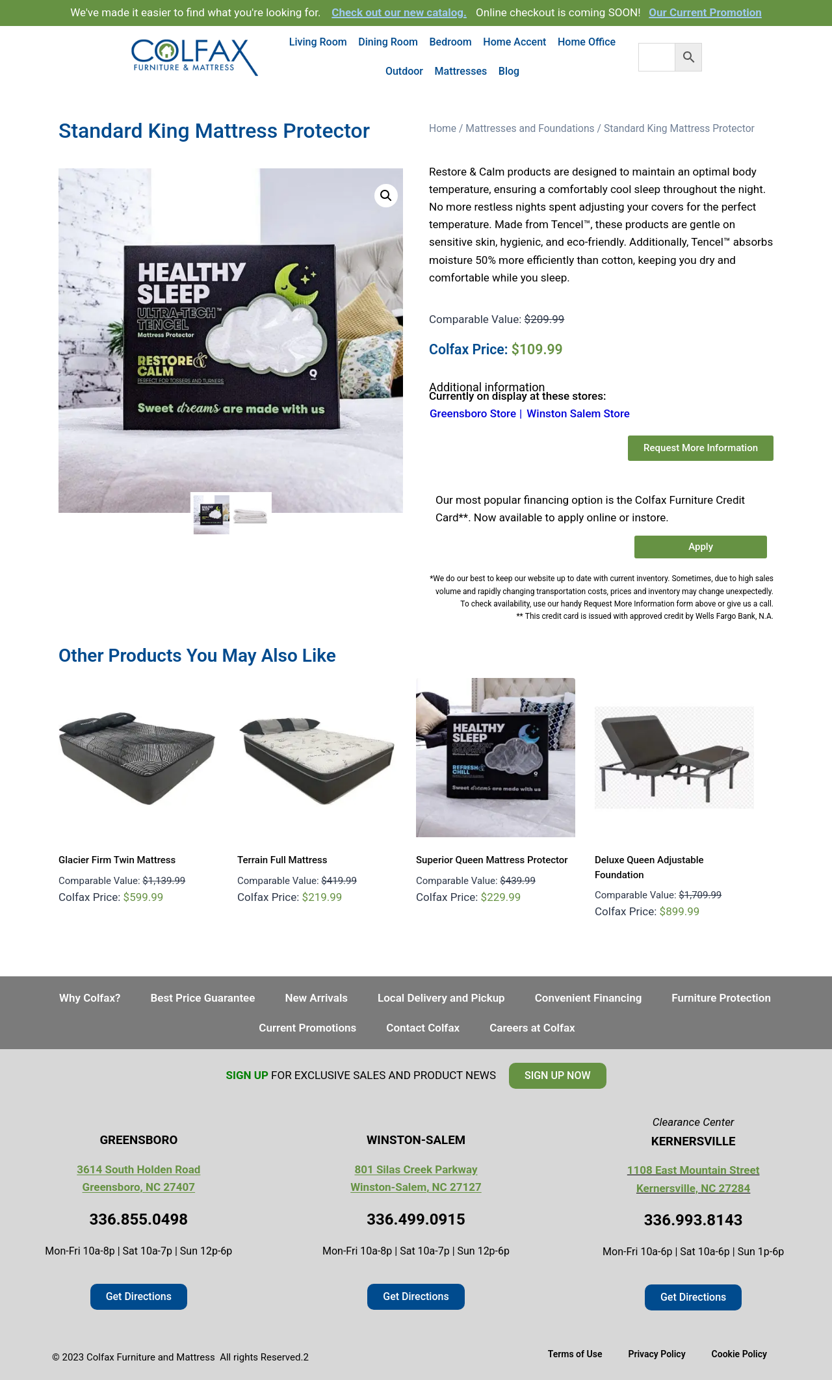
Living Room (318, 42)
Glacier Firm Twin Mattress (117, 860)
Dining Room (388, 42)
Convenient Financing (588, 997)
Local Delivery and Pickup (441, 997)
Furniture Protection (721, 997)
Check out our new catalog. (399, 12)
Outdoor (404, 71)
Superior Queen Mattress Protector (492, 860)
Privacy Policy (656, 1354)
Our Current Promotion (705, 12)
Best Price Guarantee (202, 997)
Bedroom (451, 42)
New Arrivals (316, 997)
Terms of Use (575, 1354)
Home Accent (514, 42)
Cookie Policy (739, 1354)
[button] (386, 195)
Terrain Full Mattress (282, 860)
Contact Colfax (423, 1027)
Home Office (587, 42)
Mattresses (461, 71)
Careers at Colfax (532, 1027)
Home (442, 128)
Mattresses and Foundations (529, 128)
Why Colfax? (89, 997)
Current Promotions (307, 1027)
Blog (509, 71)
